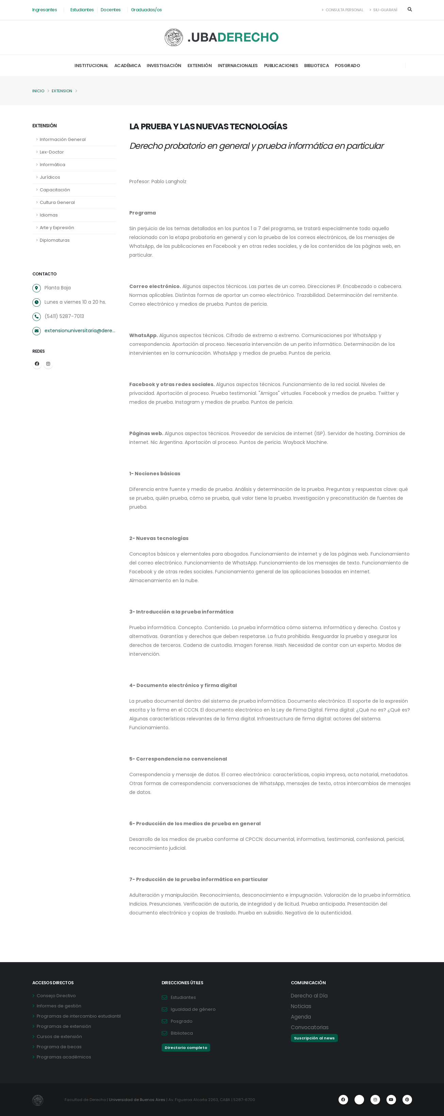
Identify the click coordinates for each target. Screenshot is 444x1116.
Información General (63, 139)
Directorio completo (186, 1047)
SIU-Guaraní (383, 10)
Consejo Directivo (56, 996)
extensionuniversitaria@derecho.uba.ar (80, 330)
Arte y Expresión (57, 227)
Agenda (301, 1016)
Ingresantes (44, 10)
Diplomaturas (55, 240)
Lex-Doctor (52, 152)
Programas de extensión (64, 1026)
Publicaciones (281, 65)
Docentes (111, 10)
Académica (127, 65)
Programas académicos (64, 1057)
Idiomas (49, 215)
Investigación (164, 65)
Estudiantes (82, 10)
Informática (52, 165)
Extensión (199, 65)
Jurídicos (50, 177)
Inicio (38, 91)
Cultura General (57, 202)
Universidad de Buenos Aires (137, 1099)
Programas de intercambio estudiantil (79, 1016)
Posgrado (347, 65)
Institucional (91, 65)
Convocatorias (310, 1027)
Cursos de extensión (59, 1036)
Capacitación (55, 190)
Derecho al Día (309, 995)
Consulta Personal (342, 10)
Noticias (301, 1006)
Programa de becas (59, 1047)
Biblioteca (316, 65)
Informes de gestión (59, 1006)
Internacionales (238, 65)
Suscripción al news (314, 1038)
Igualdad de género (193, 1009)
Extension (62, 91)
